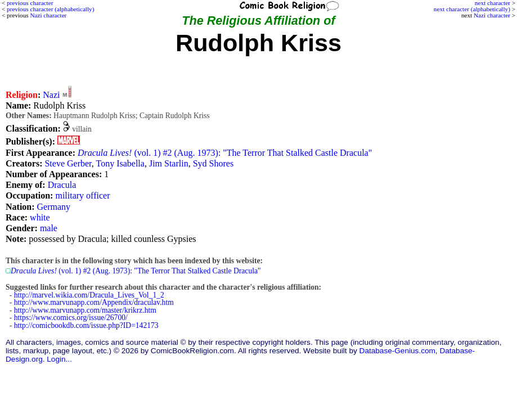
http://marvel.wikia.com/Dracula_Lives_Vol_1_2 (89, 295)
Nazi (51, 95)
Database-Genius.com (397, 350)
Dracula (62, 185)
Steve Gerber (67, 163)
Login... (59, 359)
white (40, 217)
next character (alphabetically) (472, 9)
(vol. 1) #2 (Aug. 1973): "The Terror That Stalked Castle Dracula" (225, 153)
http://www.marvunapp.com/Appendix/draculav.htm (94, 302)
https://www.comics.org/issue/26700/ (71, 317)
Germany (54, 207)
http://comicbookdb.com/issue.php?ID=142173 (86, 325)
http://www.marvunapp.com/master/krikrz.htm (85, 310)
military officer (82, 195)
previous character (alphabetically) (50, 9)
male (48, 228)
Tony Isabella (120, 163)
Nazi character (492, 15)
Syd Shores (213, 163)
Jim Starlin (168, 163)
